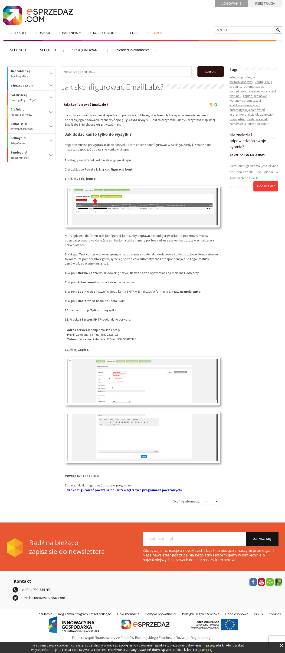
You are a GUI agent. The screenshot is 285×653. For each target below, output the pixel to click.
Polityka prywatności (160, 614)
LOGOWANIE (231, 3)
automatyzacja (254, 86)
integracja (236, 77)
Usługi (44, 32)
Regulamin (44, 614)
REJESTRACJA (265, 3)
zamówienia (237, 124)
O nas (133, 32)
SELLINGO (18, 50)
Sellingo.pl (28, 140)
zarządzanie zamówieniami (248, 91)
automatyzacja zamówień (247, 110)
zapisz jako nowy (255, 96)
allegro (250, 77)
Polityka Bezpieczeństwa (200, 614)
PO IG (258, 614)
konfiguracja (263, 82)
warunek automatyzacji (245, 100)
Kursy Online (104, 32)
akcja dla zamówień (261, 114)
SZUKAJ (210, 72)
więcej (207, 649)
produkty (235, 86)
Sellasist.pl (28, 126)
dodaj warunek (257, 119)
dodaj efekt (237, 119)
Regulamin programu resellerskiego (84, 614)
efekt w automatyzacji (244, 105)
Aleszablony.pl (28, 73)
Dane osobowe (236, 614)
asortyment (237, 114)
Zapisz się (262, 538)
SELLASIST (48, 50)
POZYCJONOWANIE (85, 50)
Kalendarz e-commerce (132, 50)
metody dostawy (241, 82)
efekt (272, 91)
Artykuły (18, 32)
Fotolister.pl (28, 97)
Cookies (275, 614)
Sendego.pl (28, 155)
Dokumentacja (128, 614)
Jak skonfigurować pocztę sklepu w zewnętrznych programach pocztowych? (123, 490)
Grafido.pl (28, 112)
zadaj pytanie (266, 186)
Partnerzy (71, 32)
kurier (252, 124)
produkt (263, 124)
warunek (235, 96)
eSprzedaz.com (21, 85)
